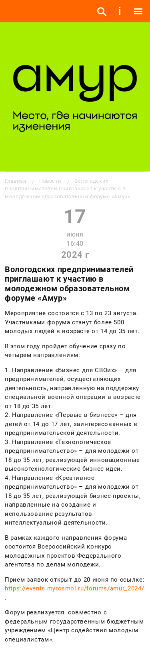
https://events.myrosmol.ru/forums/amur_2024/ (74, 588)
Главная (15, 181)
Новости (50, 181)
